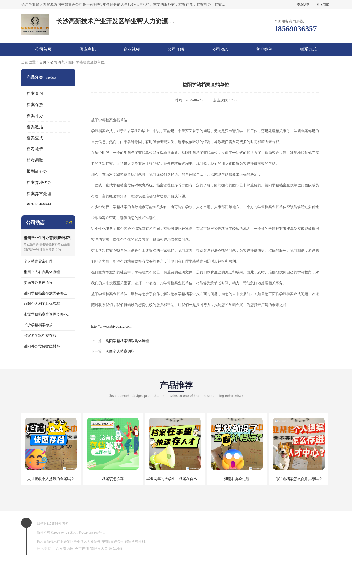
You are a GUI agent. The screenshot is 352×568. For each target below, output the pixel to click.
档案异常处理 (39, 193)
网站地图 (116, 549)
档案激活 (35, 127)
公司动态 (220, 49)
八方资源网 (65, 549)
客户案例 (264, 49)
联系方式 (308, 49)
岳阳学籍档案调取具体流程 (127, 341)
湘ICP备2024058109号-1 (87, 532)
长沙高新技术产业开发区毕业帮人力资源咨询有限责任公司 (80, 541)
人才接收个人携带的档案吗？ (50, 479)
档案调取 (35, 160)
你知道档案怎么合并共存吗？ (298, 479)
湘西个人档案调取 (120, 351)
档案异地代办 (39, 182)
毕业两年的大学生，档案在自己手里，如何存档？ (186, 479)
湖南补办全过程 (236, 479)
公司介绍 (176, 49)
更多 (69, 223)
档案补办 (35, 116)
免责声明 (82, 549)
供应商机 (87, 49)
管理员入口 (99, 549)
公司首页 (43, 49)
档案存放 (35, 104)
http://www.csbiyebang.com (111, 326)
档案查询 (35, 93)
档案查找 (35, 138)
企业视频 (131, 49)
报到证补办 (37, 171)
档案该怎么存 (113, 479)
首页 (42, 62)
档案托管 (35, 149)
